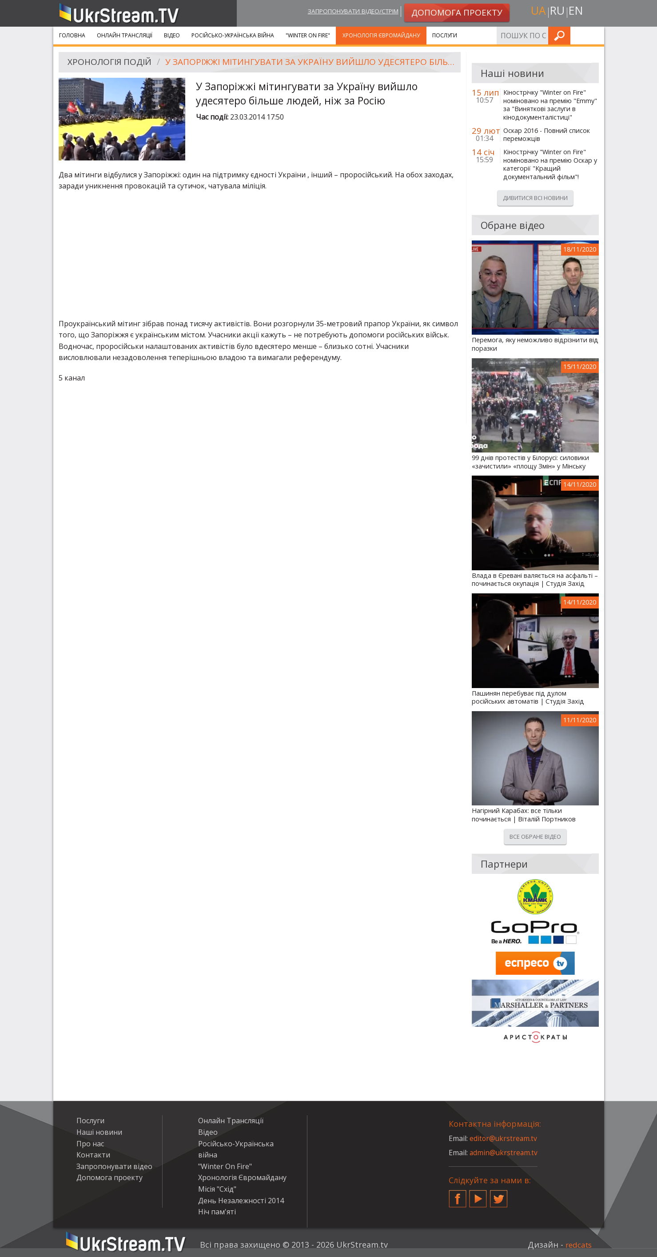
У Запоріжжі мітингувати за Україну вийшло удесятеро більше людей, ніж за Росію (311, 62)
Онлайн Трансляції (124, 35)
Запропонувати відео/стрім (346, 12)
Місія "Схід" (217, 1189)
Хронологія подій (111, 62)
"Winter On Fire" (308, 35)
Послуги (444, 35)
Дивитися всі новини (535, 198)
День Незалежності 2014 (241, 1200)
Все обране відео (535, 837)
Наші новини (99, 1132)
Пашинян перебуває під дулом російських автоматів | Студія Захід (528, 697)
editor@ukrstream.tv (504, 1138)
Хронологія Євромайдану (381, 35)
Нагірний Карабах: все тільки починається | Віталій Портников (524, 815)
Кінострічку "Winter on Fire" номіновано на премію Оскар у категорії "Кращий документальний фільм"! (550, 164)
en (577, 12)
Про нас (90, 1144)
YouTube (478, 1195)
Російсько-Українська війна (232, 35)
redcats (577, 1244)
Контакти (93, 1155)
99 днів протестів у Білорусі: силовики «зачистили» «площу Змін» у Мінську (530, 462)
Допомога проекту (109, 1177)
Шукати (594, 35)
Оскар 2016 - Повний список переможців (546, 135)
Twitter (499, 1195)
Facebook (457, 1195)
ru (557, 12)
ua (537, 12)
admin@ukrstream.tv (504, 1152)
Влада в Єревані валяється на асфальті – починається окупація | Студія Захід (535, 580)
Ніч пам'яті (217, 1212)
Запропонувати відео (114, 1166)
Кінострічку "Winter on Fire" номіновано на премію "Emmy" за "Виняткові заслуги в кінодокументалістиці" (550, 104)
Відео (172, 35)
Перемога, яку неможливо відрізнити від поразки (535, 344)
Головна (72, 35)
